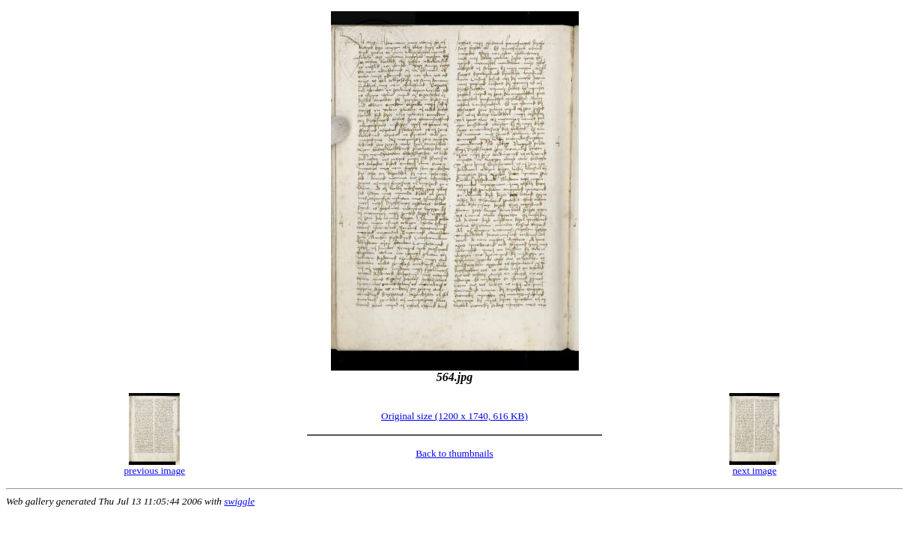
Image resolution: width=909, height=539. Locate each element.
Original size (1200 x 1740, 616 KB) (454, 415)
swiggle (239, 501)
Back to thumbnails (454, 453)
